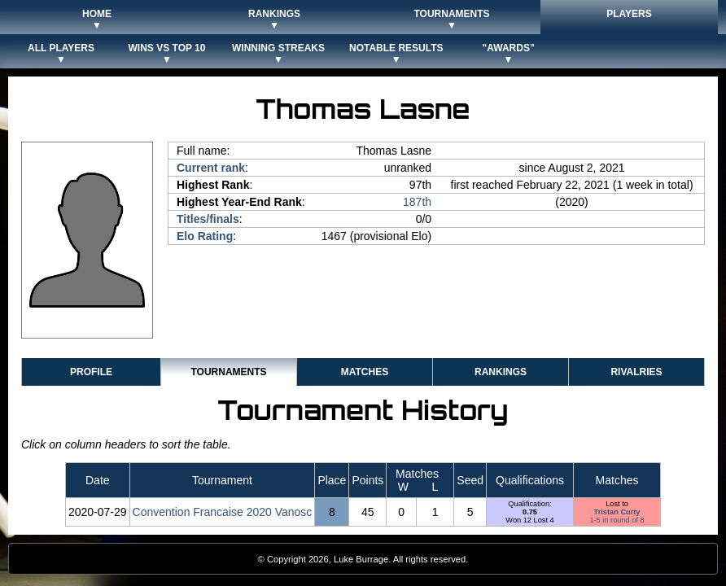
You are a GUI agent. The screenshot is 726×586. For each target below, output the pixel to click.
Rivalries (636, 372)
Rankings (501, 372)
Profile (91, 372)
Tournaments (228, 372)
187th (417, 201)
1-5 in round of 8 (616, 520)
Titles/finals (208, 218)
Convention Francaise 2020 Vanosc (223, 511)
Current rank (211, 167)
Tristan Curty (617, 512)
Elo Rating (205, 236)
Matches (364, 372)
